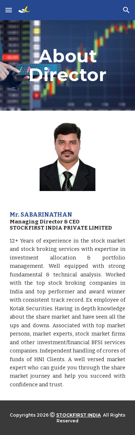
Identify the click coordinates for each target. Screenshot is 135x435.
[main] (68, 65)
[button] (8, 10)
